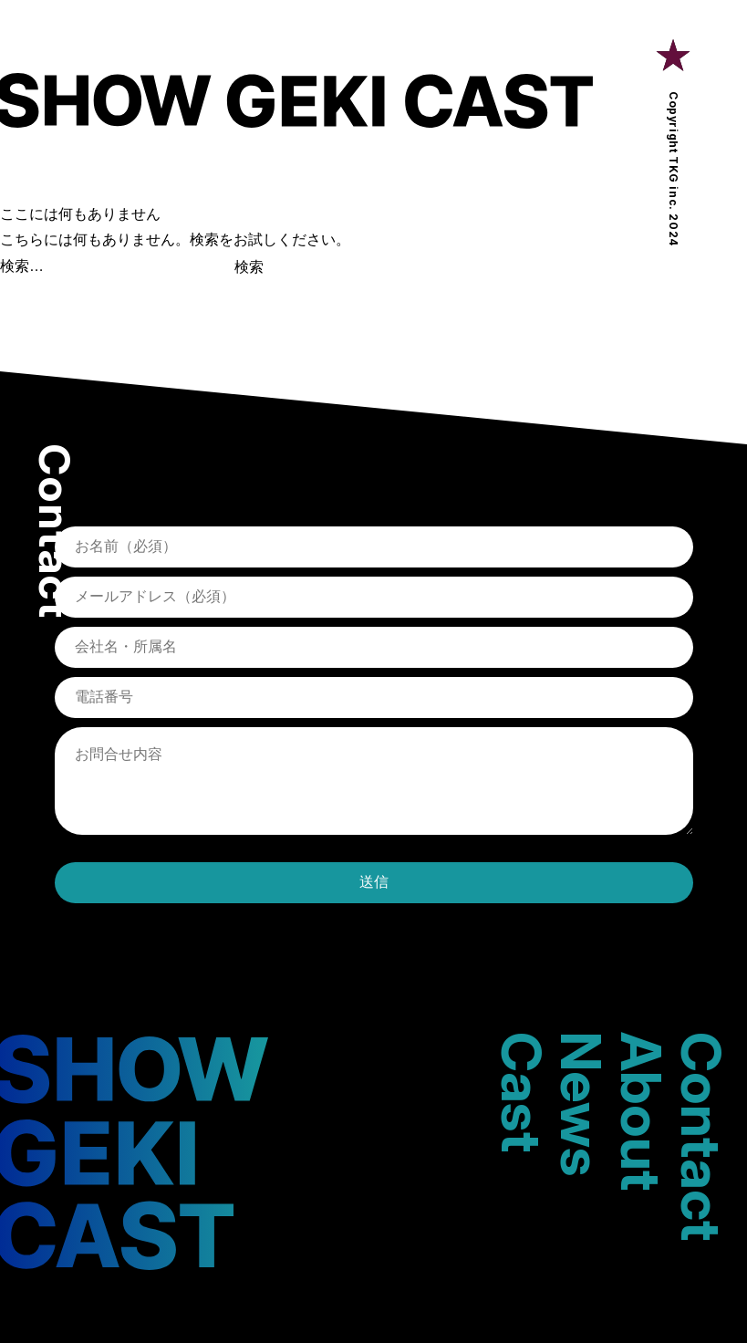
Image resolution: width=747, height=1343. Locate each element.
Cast (521, 1092)
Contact (701, 1136)
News (582, 1104)
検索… (22, 266)
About (641, 1111)
